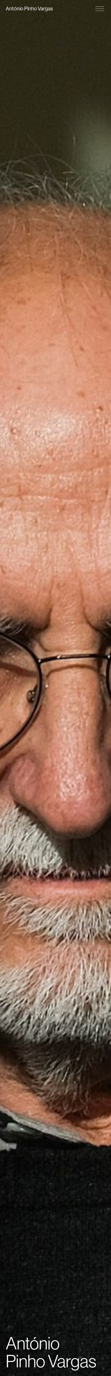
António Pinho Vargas (29, 9)
